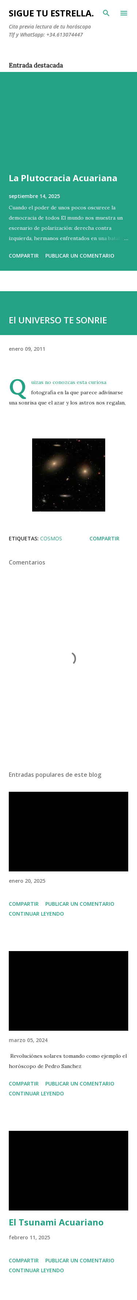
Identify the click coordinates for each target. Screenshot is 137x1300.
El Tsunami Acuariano (56, 1222)
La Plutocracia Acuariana (63, 178)
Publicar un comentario (79, 255)
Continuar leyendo (36, 913)
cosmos (51, 538)
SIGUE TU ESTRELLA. (51, 13)
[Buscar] (106, 13)
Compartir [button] (24, 255)
